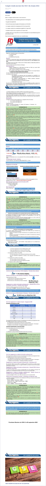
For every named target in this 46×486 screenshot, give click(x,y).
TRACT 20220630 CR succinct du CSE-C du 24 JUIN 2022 (17, 483)
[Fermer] (1, 1)
